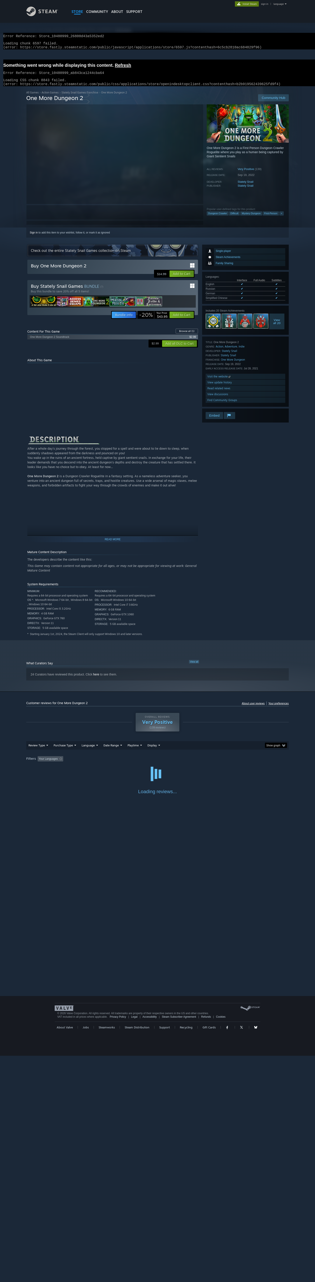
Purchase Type (63, 750)
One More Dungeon (233, 365)
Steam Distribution (137, 1032)
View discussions (217, 399)
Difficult (234, 218)
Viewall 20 (277, 326)
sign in (264, 3)
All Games (32, 97)
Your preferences (278, 708)
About (117, 11)
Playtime (133, 750)
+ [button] (281, 218)
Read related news (218, 393)
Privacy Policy (118, 1022)
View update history (219, 387)
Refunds (206, 1022)
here (96, 679)
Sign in (34, 237)
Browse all (186, 336)
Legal (134, 1022)
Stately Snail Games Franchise (79, 97)
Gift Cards (209, 1032)
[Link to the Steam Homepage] (45, 15)
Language (88, 750)
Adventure (231, 351)
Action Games (50, 97)
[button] (181, 278)
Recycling (186, 1032)
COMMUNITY (97, 11)
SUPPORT (134, 11)
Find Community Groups (222, 405)
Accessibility (149, 1022)
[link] (153, 320)
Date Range (111, 750)
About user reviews (253, 708)
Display (152, 750)
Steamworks (107, 1032)
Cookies (220, 1022)
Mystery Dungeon (251, 218)
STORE (77, 11)
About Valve (65, 1032)
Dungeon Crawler (217, 218)
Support (164, 1032)
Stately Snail (245, 187)
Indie (242, 351)
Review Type (36, 750)
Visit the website (219, 381)
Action (219, 351)
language (278, 3)
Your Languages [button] (48, 764)
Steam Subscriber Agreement (179, 1022)
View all (194, 667)
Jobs (86, 1032)
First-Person (270, 218)
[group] (157, 764)
